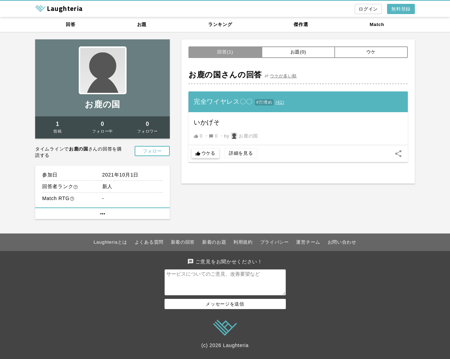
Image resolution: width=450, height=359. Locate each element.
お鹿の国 (102, 104)
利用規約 (243, 242)
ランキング (220, 24)
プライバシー (274, 242)
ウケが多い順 (283, 75)
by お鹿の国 (241, 136)
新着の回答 (183, 242)
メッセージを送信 (225, 308)
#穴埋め (264, 102)
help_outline (75, 187)
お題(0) (298, 52)
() (280, 102)
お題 (142, 24)
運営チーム (308, 242)
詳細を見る (241, 153)
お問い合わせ (342, 242)
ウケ (371, 52)
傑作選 (301, 24)
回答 (70, 24)
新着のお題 (214, 242)
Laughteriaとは (110, 242)
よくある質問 (149, 242)
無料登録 (401, 9)
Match (377, 24)
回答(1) (225, 52)
